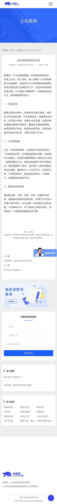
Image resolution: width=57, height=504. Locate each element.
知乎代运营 (8, 421)
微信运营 (40, 407)
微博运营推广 (25, 412)
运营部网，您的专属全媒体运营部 (17, 261)
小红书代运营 (42, 416)
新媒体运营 (8, 416)
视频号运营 (24, 407)
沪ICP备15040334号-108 (28, 497)
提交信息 (28, 353)
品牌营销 (40, 412)
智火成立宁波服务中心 (13, 270)
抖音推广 (7, 412)
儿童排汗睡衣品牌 (44, 421)
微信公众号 (24, 416)
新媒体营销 (8, 407)
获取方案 (28, 454)
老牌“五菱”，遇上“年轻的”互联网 (33, 421)
